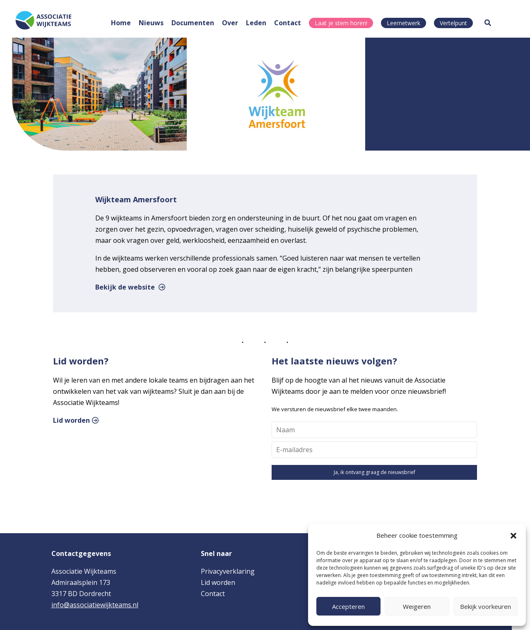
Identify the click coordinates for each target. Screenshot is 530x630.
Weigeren (417, 606)
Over (230, 22)
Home (121, 22)
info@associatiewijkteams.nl (94, 604)
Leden (256, 22)
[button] (513, 536)
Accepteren (348, 606)
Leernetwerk (403, 23)
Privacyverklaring (228, 571)
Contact (287, 22)
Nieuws (151, 22)
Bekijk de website (125, 287)
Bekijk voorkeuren (485, 606)
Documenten (192, 22)
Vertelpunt (453, 23)
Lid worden (71, 420)
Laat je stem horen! (341, 23)
